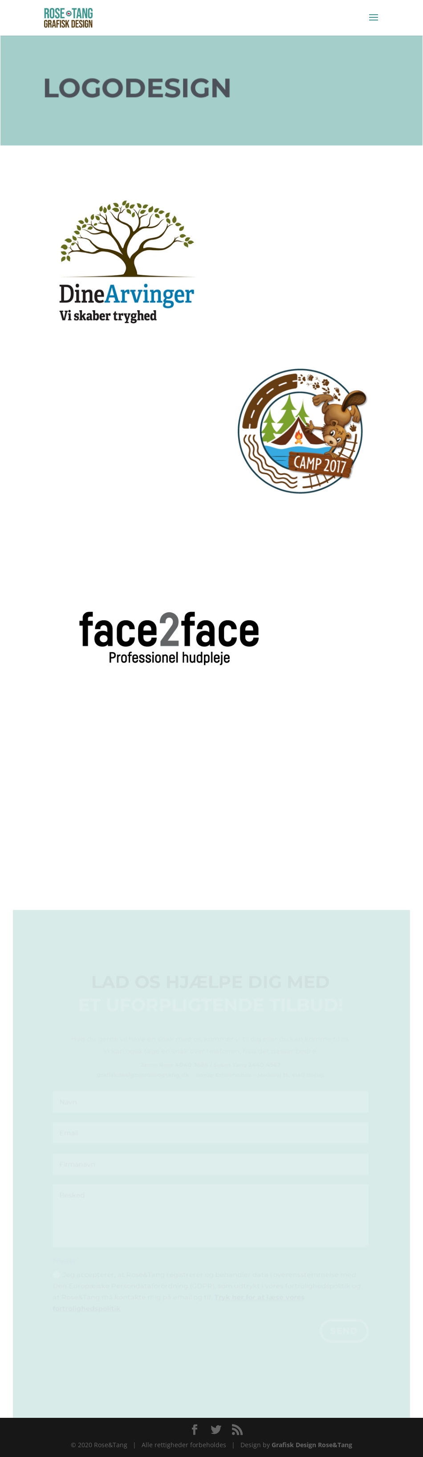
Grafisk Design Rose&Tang (312, 1445)
